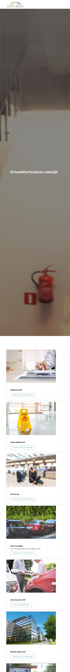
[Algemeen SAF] (35, 371)
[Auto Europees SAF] (35, 588)
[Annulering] (35, 482)
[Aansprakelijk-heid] (35, 430)
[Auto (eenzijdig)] (35, 534)
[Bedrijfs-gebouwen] (35, 640)
